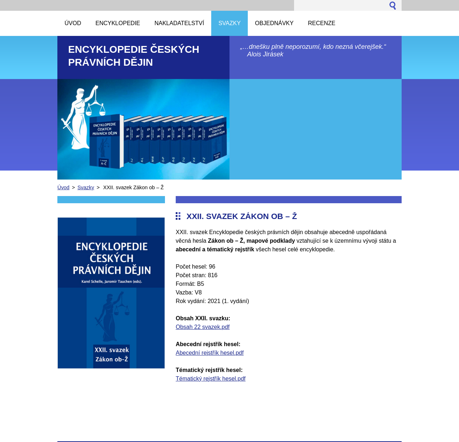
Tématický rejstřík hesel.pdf (211, 379)
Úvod (63, 187)
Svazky (85, 187)
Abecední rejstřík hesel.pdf (209, 353)
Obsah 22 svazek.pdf (203, 327)
